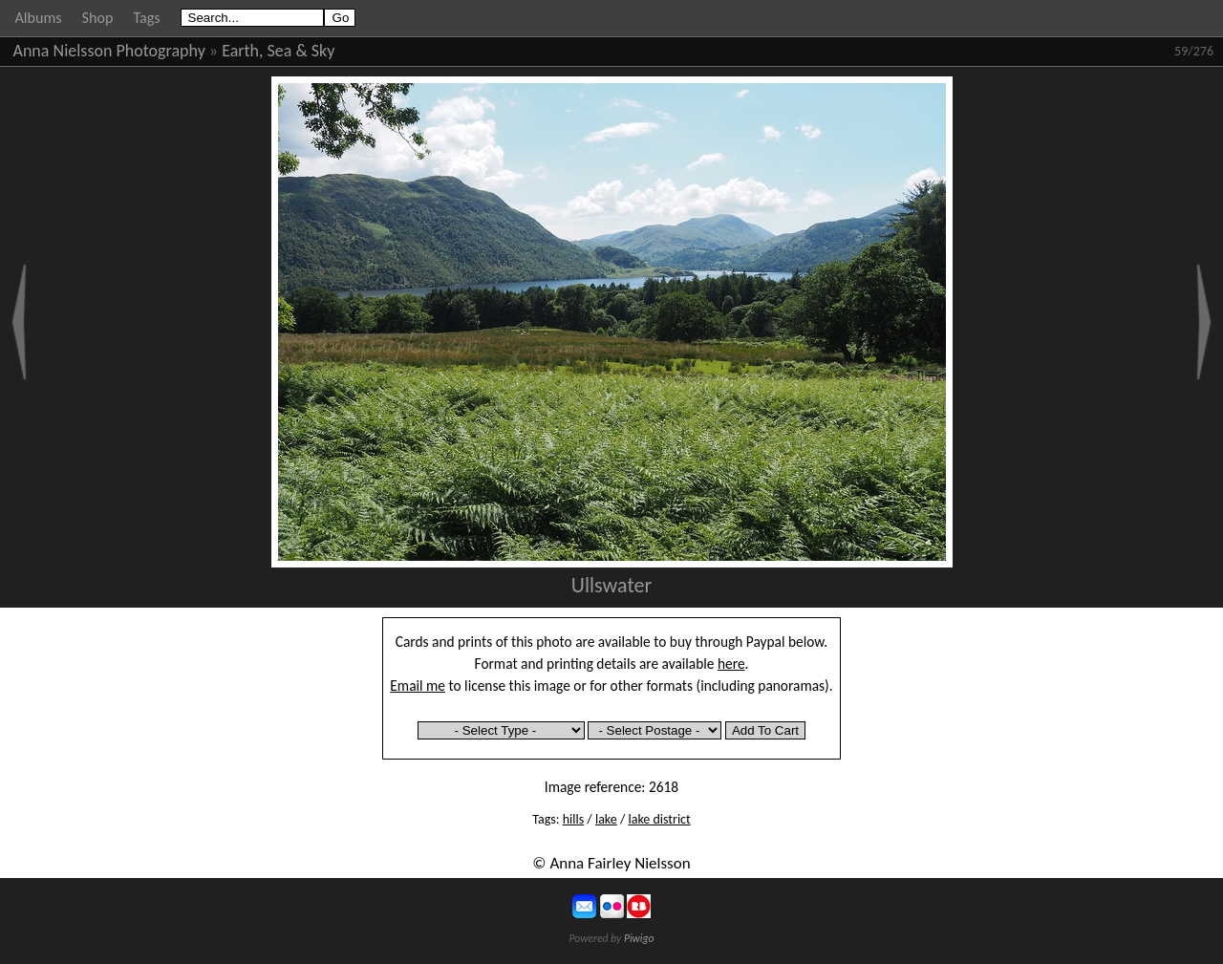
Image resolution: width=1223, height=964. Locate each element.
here (731, 663)
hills (573, 819)
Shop (98, 18)
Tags (146, 18)
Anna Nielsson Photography (109, 50)
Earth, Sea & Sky (278, 50)
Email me (417, 685)
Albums (38, 18)
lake (606, 819)
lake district (659, 819)
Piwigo (639, 938)
